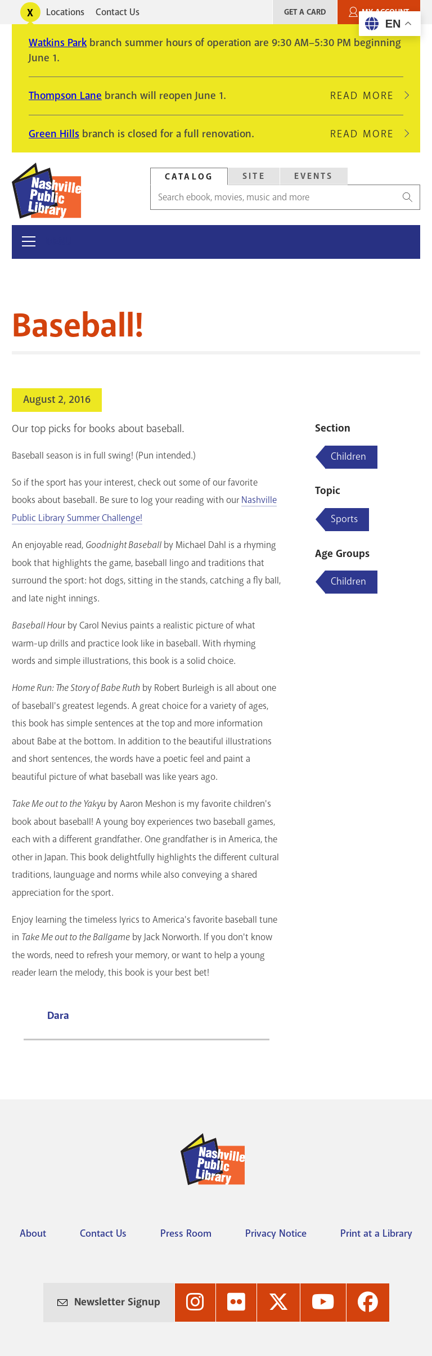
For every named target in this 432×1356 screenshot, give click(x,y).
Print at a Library (376, 1233)
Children (348, 581)
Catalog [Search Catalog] (189, 176)
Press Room (186, 1233)
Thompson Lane (65, 95)
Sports (344, 519)
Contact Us (118, 12)
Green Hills (54, 134)
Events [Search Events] (314, 176)
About (33, 1233)
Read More (366, 95)
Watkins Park (58, 43)
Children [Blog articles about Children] (348, 456)
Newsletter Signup (117, 1302)
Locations (65, 12)
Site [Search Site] (254, 176)
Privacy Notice (276, 1233)
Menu (59, 241)
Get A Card (305, 12)
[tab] (189, 176)
